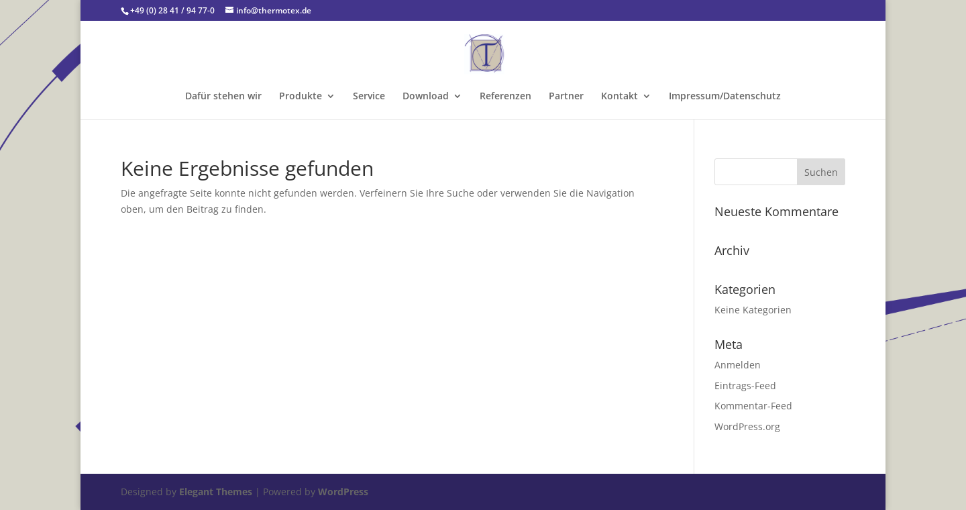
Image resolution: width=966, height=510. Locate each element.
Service (369, 96)
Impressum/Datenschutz (725, 96)
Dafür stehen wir (223, 96)
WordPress (343, 491)
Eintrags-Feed (745, 385)
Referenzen (505, 96)
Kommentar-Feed (753, 405)
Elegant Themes (215, 491)
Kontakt (619, 96)
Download (425, 96)
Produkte (300, 96)
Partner (566, 96)
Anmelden (737, 364)
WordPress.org (747, 426)
